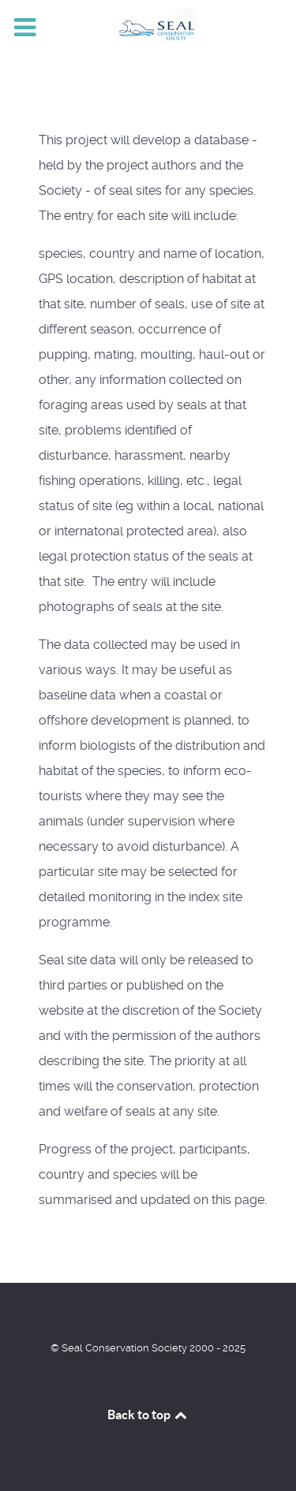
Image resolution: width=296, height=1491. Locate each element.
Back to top (148, 1414)
